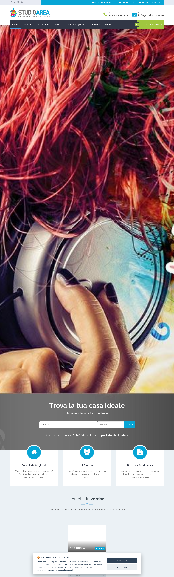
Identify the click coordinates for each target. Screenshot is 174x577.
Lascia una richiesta (149, 24)
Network (94, 24)
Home (15, 24)
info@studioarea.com (151, 15)
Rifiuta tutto (122, 567)
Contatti (108, 24)
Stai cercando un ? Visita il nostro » (87, 435)
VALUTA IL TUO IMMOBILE (150, 2)
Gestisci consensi (65, 570)
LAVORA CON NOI (127, 2)
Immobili (28, 24)
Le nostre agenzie (76, 24)
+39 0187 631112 (118, 15)
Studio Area (43, 24)
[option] (87, 209)
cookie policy (67, 564)
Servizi (58, 24)
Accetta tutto (122, 560)
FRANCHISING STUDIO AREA (104, 2)
